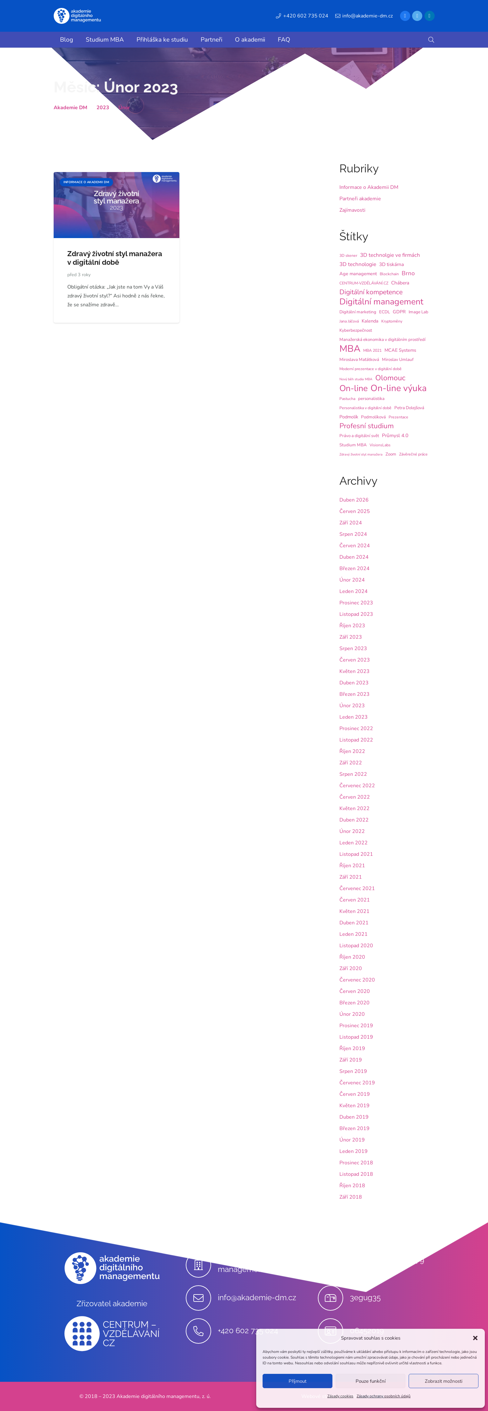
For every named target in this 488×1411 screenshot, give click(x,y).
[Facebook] (405, 16)
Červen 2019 (354, 1094)
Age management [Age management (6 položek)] (358, 273)
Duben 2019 (354, 1117)
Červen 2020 (354, 991)
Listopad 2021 (356, 854)
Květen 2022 (354, 808)
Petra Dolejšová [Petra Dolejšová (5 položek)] (409, 408)
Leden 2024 (353, 591)
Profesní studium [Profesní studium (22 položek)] (366, 426)
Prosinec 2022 (356, 728)
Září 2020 (350, 968)
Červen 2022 (354, 797)
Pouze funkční (370, 1381)
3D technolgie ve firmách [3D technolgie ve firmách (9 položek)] (390, 255)
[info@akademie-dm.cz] (202, 1298)
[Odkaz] (77, 16)
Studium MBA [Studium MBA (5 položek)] (353, 445)
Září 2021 (350, 877)
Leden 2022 (353, 842)
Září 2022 (350, 762)
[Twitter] (417, 16)
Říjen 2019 (352, 1048)
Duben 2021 (354, 922)
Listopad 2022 (356, 739)
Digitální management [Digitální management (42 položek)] (381, 301)
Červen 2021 (354, 899)
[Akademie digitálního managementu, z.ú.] (202, 1265)
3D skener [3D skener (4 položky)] (348, 255)
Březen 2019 (354, 1128)
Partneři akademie (360, 198)
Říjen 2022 (352, 751)
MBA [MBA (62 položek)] (349, 348)
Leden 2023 (353, 717)
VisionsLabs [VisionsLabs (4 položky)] (380, 445)
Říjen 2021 (352, 865)
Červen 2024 (354, 545)
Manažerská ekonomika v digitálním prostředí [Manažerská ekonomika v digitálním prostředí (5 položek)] (382, 339)
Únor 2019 (352, 1139)
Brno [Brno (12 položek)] (408, 273)
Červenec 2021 (357, 888)
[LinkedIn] (429, 16)
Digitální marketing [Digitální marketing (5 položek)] (357, 312)
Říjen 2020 (352, 957)
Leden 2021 (353, 934)
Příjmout (297, 1381)
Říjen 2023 (352, 625)
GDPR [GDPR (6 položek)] (399, 312)
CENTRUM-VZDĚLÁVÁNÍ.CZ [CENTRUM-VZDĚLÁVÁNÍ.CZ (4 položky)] (363, 283)
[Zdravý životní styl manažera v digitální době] (116, 176)
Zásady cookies (340, 1396)
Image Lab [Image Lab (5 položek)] (418, 312)
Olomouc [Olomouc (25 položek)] (390, 377)
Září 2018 (350, 1197)
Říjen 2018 (352, 1185)
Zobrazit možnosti (443, 1381)
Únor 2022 (352, 831)
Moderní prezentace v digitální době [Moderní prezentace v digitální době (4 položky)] (370, 368)
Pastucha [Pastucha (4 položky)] (347, 398)
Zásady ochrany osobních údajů (384, 1396)
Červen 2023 (354, 659)
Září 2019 (350, 1059)
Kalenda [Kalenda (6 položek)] (370, 321)
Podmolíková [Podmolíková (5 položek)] (373, 417)
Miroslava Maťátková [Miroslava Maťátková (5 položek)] (359, 359)
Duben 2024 (354, 557)
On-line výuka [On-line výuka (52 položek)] (399, 388)
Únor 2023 (352, 705)
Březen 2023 (354, 694)
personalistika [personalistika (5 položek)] (371, 399)
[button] (475, 1338)
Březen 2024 (354, 568)
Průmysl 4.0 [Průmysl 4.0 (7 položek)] (395, 435)
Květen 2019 (354, 1105)
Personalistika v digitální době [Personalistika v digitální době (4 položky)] (365, 407)
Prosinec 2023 (356, 602)
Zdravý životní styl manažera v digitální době (114, 258)
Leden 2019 (353, 1151)
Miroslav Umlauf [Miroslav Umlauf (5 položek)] (397, 359)
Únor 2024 (352, 579)
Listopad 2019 (356, 1037)
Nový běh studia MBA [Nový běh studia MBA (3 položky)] (355, 379)
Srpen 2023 (353, 648)
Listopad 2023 (356, 614)
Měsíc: (116, 87)
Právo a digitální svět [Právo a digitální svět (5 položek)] (359, 436)
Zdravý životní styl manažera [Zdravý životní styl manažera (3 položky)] (361, 454)
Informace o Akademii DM (368, 187)
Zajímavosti (352, 210)
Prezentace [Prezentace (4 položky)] (398, 417)
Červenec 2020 (357, 979)
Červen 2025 (354, 511)
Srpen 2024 (353, 534)
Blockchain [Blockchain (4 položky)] (389, 273)
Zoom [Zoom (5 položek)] (390, 454)
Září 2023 (350, 637)
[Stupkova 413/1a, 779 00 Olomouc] (334, 1265)
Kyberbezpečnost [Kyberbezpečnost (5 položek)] (355, 330)
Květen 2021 (354, 911)
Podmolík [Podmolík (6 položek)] (348, 417)
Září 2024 (350, 522)
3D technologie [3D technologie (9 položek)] (357, 264)
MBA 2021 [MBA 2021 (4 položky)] (372, 350)
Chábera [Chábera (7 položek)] (400, 283)
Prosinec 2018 (356, 1162)
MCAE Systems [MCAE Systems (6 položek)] (400, 350)
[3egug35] (334, 1298)
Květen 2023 (354, 671)
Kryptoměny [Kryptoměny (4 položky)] (391, 321)
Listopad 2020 (356, 945)
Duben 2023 (354, 682)
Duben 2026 (354, 499)
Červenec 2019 (357, 1082)
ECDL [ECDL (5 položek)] (384, 312)
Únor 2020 (352, 1014)
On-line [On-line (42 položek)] (353, 388)
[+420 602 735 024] (202, 1331)
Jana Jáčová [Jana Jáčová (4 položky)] (349, 321)
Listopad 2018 (356, 1174)
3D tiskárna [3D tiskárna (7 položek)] (391, 264)
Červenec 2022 (357, 785)
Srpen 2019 (353, 1071)
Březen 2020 (354, 1002)
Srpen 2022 (353, 774)
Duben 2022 (354, 819)
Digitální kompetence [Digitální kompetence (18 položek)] (371, 292)
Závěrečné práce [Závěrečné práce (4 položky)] (413, 454)
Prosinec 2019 (356, 1025)
